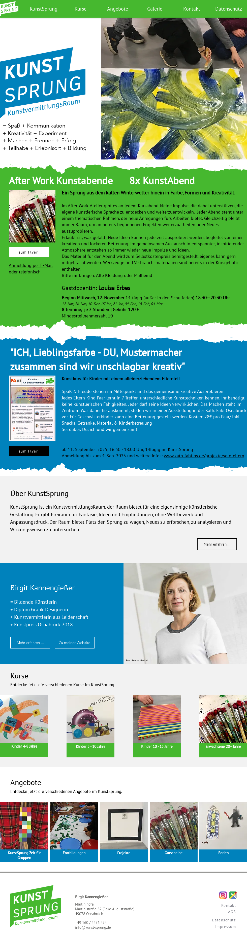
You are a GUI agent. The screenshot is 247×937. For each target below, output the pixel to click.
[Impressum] (215, 926)
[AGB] (215, 912)
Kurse (19, 675)
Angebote (25, 782)
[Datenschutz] (215, 920)
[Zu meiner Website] (75, 642)
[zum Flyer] (29, 252)
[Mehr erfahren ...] (217, 544)
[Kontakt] (215, 905)
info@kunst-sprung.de (93, 927)
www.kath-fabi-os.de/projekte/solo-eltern (204, 456)
